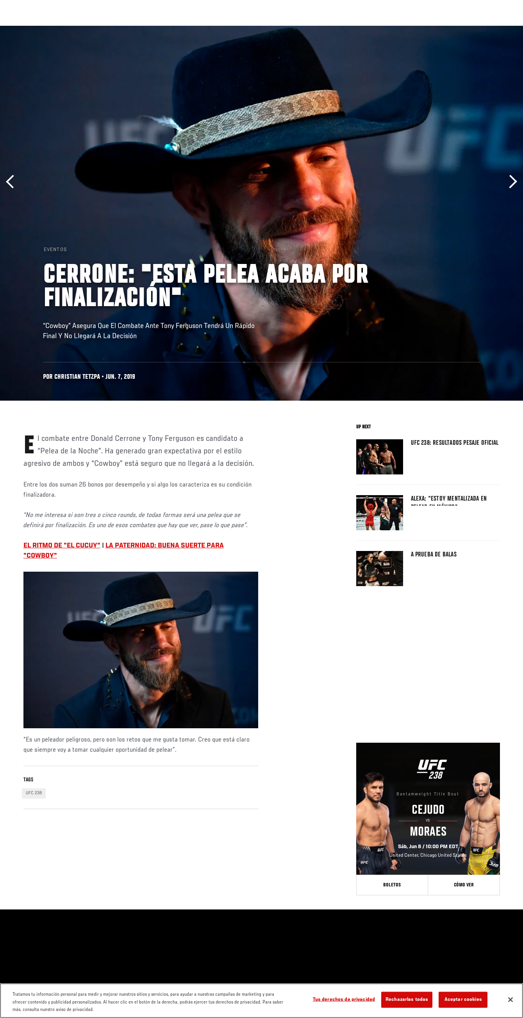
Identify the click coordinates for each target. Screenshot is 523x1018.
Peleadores (94, 30)
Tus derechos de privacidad (344, 999)
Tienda (478, 30)
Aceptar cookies (463, 999)
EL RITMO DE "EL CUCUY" (61, 545)
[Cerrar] (510, 999)
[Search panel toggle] (497, 30)
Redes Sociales (409, 30)
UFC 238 (34, 793)
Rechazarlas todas (407, 999)
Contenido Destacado (144, 30)
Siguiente (510, 182)
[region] (261, 1000)
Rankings (56, 30)
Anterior (13, 182)
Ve (443, 30)
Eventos (22, 30)
